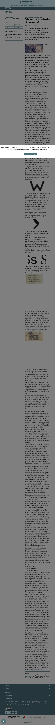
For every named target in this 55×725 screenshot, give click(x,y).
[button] (3, 721)
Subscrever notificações (31, 154)
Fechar (20, 154)
